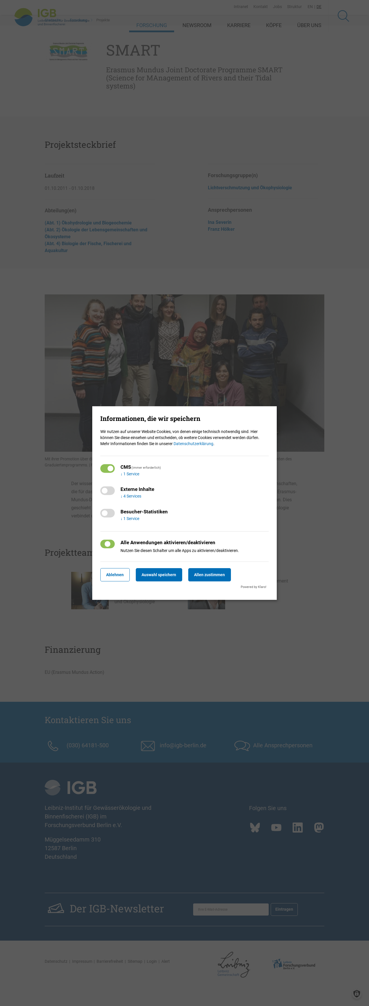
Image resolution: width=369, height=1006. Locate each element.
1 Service (130, 474)
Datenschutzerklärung (193, 443)
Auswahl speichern (164, 574)
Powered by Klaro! (253, 587)
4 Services (131, 496)
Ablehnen (116, 574)
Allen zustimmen (217, 574)
